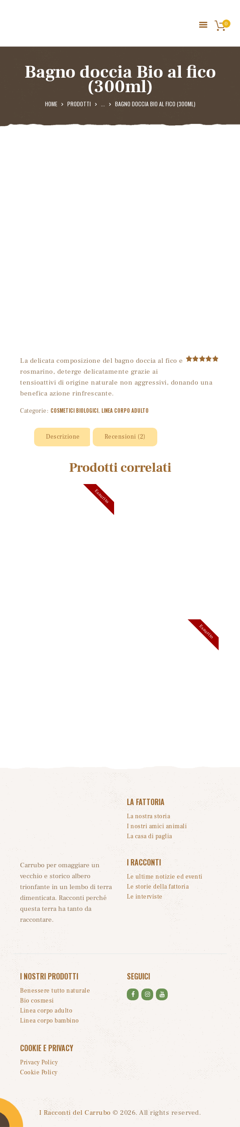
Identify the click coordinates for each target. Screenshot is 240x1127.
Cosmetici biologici (74, 410)
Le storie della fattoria (158, 886)
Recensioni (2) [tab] (125, 436)
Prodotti (79, 104)
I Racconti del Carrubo (75, 1112)
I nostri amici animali (157, 826)
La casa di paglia (149, 836)
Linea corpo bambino (49, 1020)
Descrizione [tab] (63, 436)
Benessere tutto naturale (55, 990)
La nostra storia (148, 816)
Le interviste (145, 896)
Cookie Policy (39, 1072)
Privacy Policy (39, 1062)
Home (51, 104)
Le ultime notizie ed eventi (165, 876)
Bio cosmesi (37, 1000)
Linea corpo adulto (125, 410)
